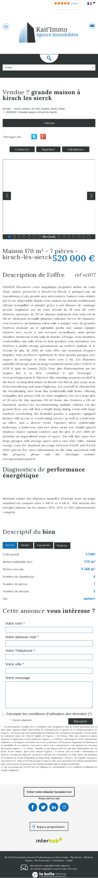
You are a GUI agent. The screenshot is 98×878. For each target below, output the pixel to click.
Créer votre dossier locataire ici (49, 791)
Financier (62, 545)
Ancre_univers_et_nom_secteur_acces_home (40, 108)
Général (9, 545)
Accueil (7, 108)
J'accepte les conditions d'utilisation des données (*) (49, 714)
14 (73, 236)
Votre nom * (15, 623)
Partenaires (58, 860)
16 (83, 236)
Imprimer (48, 149)
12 (63, 236)
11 (58, 236)
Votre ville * (14, 664)
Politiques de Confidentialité (52, 767)
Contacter (22, 149)
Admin (69, 860)
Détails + (25, 545)
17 (88, 236)
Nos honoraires (42, 860)
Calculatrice (76, 149)
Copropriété (43, 545)
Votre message (17, 678)
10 (54, 236)
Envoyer (80, 721)
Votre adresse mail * (22, 637)
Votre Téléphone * (20, 650)
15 (78, 236)
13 (68, 236)
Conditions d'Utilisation (83, 767)
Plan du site (76, 857)
